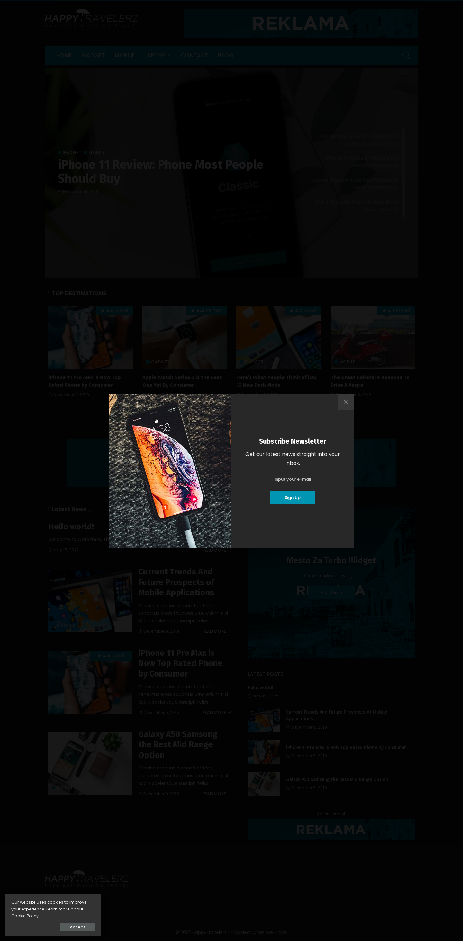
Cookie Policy (25, 916)
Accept (77, 927)
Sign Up (293, 497)
